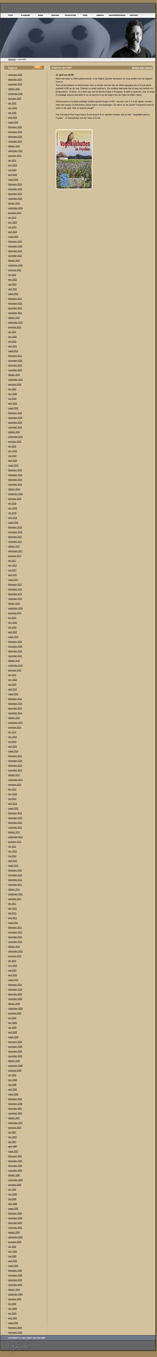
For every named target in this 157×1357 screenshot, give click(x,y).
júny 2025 (12, 108)
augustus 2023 (14, 213)
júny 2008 (12, 1080)
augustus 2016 (14, 613)
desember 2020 (15, 365)
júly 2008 (12, 1075)
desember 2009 (15, 994)
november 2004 (15, 1285)
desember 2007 (15, 1108)
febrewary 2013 (15, 813)
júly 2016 (12, 618)
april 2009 (12, 1032)
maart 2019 (13, 465)
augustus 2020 (14, 384)
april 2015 (12, 689)
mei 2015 (12, 684)
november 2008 (15, 1056)
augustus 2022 (14, 270)
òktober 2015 (14, 661)
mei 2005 (12, 1256)
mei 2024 (12, 170)
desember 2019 (15, 422)
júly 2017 (12, 561)
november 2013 (15, 770)
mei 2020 (12, 399)
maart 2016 (13, 637)
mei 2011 (12, 913)
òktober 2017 (14, 546)
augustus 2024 (14, 156)
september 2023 (15, 208)
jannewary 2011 (15, 932)
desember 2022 (15, 251)
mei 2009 (12, 1027)
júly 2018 (12, 503)
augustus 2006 (14, 1185)
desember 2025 (15, 79)
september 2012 (15, 837)
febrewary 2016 (15, 642)
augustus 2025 (14, 98)
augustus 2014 (14, 727)
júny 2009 (12, 1023)
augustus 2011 (14, 899)
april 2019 (12, 461)
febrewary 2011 (15, 927)
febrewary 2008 (15, 1099)
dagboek (12, 59)
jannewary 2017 (15, 589)
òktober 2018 (14, 489)
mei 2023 (12, 227)
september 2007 (15, 1123)
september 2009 (15, 1008)
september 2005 (15, 1237)
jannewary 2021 (15, 360)
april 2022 (12, 289)
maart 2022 (13, 294)
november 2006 (15, 1170)
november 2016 (15, 599)
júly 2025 (12, 103)
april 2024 (12, 175)
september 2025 (15, 94)
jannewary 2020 (15, 418)
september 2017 (15, 551)
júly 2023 (12, 218)
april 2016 (12, 632)
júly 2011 (12, 904)
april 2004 (12, 1318)
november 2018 (15, 484)
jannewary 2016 (15, 646)
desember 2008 (15, 1051)
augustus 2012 (14, 842)
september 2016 (15, 608)
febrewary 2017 (15, 584)
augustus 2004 (14, 1299)
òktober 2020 (14, 375)
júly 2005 (12, 1247)
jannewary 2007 (15, 1161)
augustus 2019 (14, 441)
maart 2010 (13, 980)
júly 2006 (12, 1189)
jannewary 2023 (15, 246)
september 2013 (15, 780)
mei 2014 (12, 742)
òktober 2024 (14, 146)
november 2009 (15, 999)
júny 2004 (12, 1309)
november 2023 (15, 199)
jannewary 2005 (15, 1275)
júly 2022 (12, 275)
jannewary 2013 (15, 818)
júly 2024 (12, 160)
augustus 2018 (14, 499)
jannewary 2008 (15, 1104)
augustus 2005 (14, 1242)
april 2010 (12, 975)
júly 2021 (12, 332)
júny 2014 (12, 737)
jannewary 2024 (15, 189)
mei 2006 (12, 1199)
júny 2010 (12, 966)
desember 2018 (15, 480)
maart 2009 (13, 1037)
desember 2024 (15, 137)
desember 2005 (15, 1223)
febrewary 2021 (15, 356)
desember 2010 (15, 937)
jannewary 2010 (15, 989)
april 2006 (12, 1204)
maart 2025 (13, 122)
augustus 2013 (14, 785)
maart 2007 (13, 1151)
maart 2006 (13, 1209)
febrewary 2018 (15, 527)
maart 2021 (13, 351)
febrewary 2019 (15, 470)
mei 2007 (12, 1142)
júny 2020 (12, 394)
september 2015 (15, 665)
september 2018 (15, 494)
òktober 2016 (14, 603)
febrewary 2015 (15, 699)
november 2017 (15, 542)
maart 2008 (13, 1094)
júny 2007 (12, 1137)
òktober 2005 (14, 1232)
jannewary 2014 (15, 761)
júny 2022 (12, 280)
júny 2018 (12, 508)
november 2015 (15, 656)
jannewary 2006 (15, 1218)
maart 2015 (13, 694)
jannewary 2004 (15, 1332)
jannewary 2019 (15, 475)
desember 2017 (15, 537)
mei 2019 (12, 456)
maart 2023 (13, 237)
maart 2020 (13, 408)
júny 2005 (12, 1251)
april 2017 (12, 575)
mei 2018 (12, 513)
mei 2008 (12, 1085)
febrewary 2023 (15, 241)
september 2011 (15, 894)
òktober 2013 (14, 775)
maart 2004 (13, 1323)
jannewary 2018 (15, 532)
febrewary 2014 (15, 756)
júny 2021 (12, 337)
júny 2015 (12, 680)
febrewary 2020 (15, 413)
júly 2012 (12, 846)
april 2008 (12, 1089)
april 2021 (12, 346)
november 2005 (15, 1228)
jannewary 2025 (15, 132)
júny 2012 (12, 851)
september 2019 (15, 437)
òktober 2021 (14, 318)
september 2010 (15, 951)
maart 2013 (13, 808)
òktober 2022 (14, 260)
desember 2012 (15, 823)
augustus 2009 (14, 1013)
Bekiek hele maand (142, 68)
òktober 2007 (14, 1118)
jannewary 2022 (15, 303)
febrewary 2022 (15, 299)
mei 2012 (12, 856)
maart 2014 (13, 751)
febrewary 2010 (15, 985)
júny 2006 (12, 1194)
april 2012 (12, 861)
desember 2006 (15, 1166)
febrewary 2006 (15, 1213)
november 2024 (15, 141)
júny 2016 (12, 623)
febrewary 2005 (15, 1270)
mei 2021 (12, 341)
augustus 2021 (14, 327)
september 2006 (15, 1180)
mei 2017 (12, 570)
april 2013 (12, 804)
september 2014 (15, 723)
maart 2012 (13, 866)
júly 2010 (12, 961)
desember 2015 (15, 651)
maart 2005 (13, 1266)
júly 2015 (12, 675)
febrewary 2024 (15, 184)
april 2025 (12, 118)
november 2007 (15, 1113)
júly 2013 (12, 789)
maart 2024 (13, 179)
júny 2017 (12, 565)
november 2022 (15, 256)
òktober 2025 (14, 89)
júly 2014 (12, 732)
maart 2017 (13, 580)
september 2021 (15, 322)
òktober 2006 (14, 1175)
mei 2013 (12, 799)
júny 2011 (12, 908)
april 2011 (12, 918)
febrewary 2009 (15, 1042)
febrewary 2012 (15, 870)
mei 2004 (12, 1313)
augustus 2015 (14, 670)
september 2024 (15, 151)
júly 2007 (12, 1132)
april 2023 (12, 232)
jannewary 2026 (15, 75)
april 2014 (12, 746)
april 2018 (12, 518)
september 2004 (15, 1294)
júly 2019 (12, 446)
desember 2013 (15, 765)
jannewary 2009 (15, 1047)
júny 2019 (12, 451)
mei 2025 (12, 113)
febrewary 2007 (15, 1156)
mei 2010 (12, 970)
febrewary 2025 (15, 127)
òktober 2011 (14, 889)
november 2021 (15, 313)
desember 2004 (15, 1280)
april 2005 (12, 1261)
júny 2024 (12, 165)
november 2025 (15, 84)
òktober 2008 (14, 1061)
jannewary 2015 (15, 704)
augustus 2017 (14, 556)
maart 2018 (13, 522)
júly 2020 (12, 389)
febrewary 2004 (15, 1328)
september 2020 (15, 380)
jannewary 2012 (15, 875)
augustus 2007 (14, 1128)
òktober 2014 (14, 718)
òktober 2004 (14, 1290)
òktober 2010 (14, 946)
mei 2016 (12, 627)
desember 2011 (15, 880)
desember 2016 (15, 594)
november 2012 (15, 827)
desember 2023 (15, 194)
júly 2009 (12, 1018)
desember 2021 (15, 308)
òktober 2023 (14, 203)
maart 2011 (13, 923)
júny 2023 (12, 222)
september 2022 (15, 265)
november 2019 (15, 427)
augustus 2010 (14, 956)
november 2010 (15, 942)
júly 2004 (12, 1304)
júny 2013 (12, 794)
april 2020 (12, 403)
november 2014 (15, 713)
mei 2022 (12, 284)
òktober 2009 (14, 1004)
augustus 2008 (14, 1070)
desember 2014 (15, 708)
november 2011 (15, 885)
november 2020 (15, 370)
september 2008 (15, 1066)
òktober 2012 (14, 832)
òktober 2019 (14, 432)
